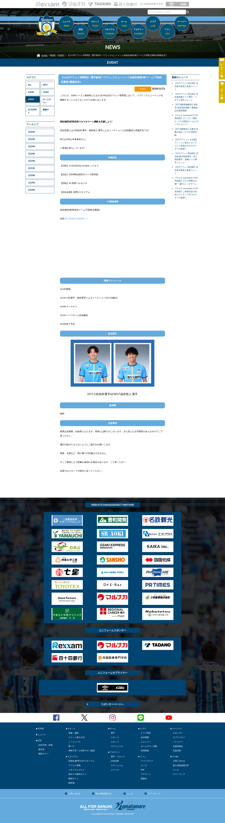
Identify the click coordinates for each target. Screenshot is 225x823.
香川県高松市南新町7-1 (76, 218)
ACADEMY (32, 111)
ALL (29, 85)
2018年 (31, 190)
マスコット (146, 774)
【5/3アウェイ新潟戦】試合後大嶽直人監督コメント (186, 170)
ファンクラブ (147, 761)
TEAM (46, 92)
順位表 (41, 749)
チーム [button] (124, 24)
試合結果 (115, 761)
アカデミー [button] (138, 32)
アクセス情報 (74, 765)
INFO (45, 85)
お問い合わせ (179, 761)
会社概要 (145, 737)
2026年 (31, 132)
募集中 (46, 109)
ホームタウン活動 (149, 746)
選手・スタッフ (118, 756)
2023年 (31, 153)
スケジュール (117, 746)
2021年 (31, 168)
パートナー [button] (182, 24)
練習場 (71, 783)
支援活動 (177, 750)
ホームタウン (47, 101)
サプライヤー (179, 737)
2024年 (31, 146)
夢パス (71, 746)
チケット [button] (95, 24)
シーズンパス (74, 742)
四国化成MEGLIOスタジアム (81, 761)
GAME (31, 92)
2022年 (31, 161)
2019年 (31, 182)
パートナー (178, 742)
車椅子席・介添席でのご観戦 (81, 750)
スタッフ (115, 737)
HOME (44, 55)
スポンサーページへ (112, 704)
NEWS (53, 55)
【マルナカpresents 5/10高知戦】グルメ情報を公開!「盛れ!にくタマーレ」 (186, 180)
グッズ (144, 765)
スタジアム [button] (109, 32)
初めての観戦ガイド (77, 774)
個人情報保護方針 (181, 765)
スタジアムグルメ (76, 769)
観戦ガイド (73, 778)
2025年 (31, 139)
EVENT (61, 55)
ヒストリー (146, 742)
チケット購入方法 (76, 737)
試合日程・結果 (45, 745)
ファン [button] (167, 32)
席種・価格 (73, 733)
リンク (176, 769)
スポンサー (178, 733)
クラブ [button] (153, 24)
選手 (113, 733)
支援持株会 (178, 746)
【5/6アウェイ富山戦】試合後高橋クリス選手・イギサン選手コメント (186, 97)
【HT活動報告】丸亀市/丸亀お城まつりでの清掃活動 (186, 132)
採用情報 (145, 750)
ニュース (66, 24)
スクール (115, 769)
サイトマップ (179, 774)
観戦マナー (43, 753)
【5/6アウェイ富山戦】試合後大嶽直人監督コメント (186, 86)
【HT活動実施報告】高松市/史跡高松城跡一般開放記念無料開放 (186, 107)
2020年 (31, 175)
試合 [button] (81, 32)
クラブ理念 (146, 733)
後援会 (144, 778)
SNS (142, 769)
